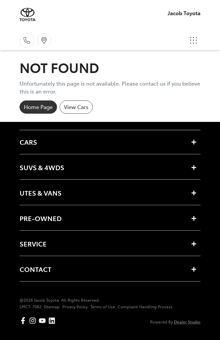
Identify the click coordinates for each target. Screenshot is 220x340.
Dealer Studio (187, 321)
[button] (193, 40)
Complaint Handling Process (145, 306)
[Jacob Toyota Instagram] (34, 320)
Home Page (38, 106)
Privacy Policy (75, 306)
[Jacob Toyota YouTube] (43, 320)
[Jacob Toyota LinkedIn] (53, 320)
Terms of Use (102, 306)
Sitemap (52, 306)
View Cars (76, 106)
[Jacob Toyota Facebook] (24, 320)
